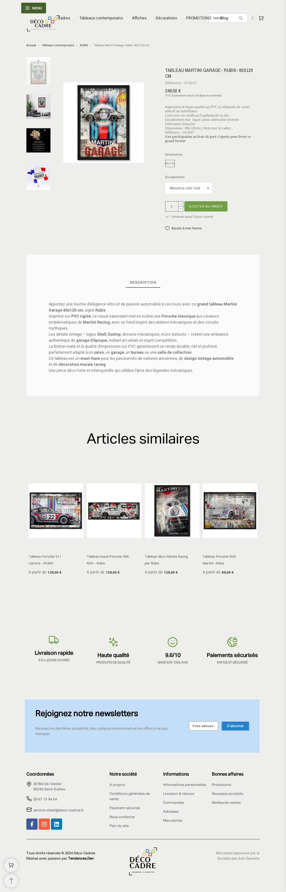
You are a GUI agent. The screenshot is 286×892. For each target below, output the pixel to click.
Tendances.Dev (81, 859)
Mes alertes (172, 821)
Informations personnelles (184, 785)
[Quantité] (172, 206)
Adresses (171, 812)
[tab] (143, 282)
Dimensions (173, 154)
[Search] (241, 18)
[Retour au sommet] (11, 881)
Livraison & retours (178, 794)
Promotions (221, 785)
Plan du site (119, 826)
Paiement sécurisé (124, 808)
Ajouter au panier (206, 206)
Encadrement (175, 177)
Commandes (173, 803)
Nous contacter (122, 817)
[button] (183, 228)
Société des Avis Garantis (238, 859)
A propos (117, 785)
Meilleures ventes (226, 803)
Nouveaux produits (227, 794)
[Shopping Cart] (11, 865)
